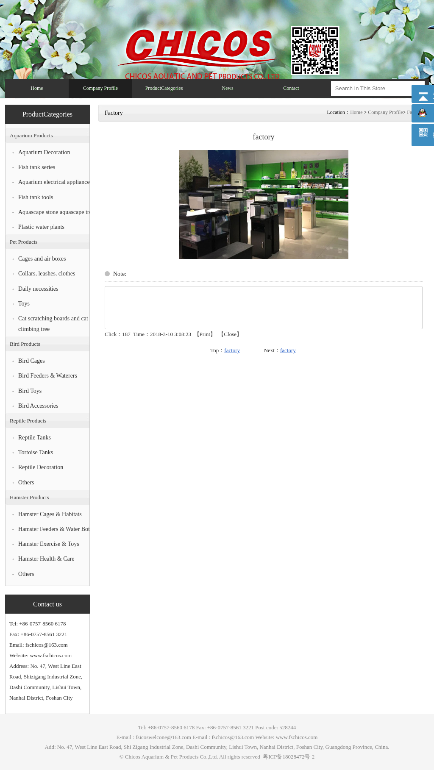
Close (230, 334)
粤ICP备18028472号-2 (288, 756)
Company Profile (385, 112)
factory (232, 350)
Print (205, 334)
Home (356, 112)
